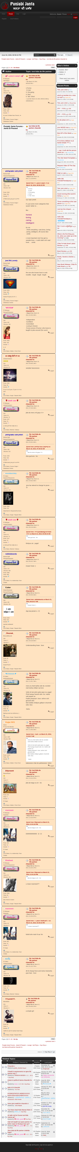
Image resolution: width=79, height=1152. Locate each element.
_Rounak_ (9, 633)
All (11, 67)
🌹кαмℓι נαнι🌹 (12, 401)
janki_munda (18, 1068)
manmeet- (9, 810)
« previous (48, 65)
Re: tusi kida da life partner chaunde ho (33, 172)
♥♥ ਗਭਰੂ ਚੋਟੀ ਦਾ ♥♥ (12, 356)
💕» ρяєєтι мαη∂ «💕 (14, 76)
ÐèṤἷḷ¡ (7, 959)
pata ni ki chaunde (14, 1087)
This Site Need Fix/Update (66, 158)
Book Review (61, 251)
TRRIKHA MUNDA (19, 1075)
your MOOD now (63, 127)
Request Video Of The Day (66, 165)
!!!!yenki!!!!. (10, 999)
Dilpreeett (9, 771)
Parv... (71, 89)
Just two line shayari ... (65, 209)
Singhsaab (46, 1069)
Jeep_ (45, 1135)
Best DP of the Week (64, 133)
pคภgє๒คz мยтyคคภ (14, 171)
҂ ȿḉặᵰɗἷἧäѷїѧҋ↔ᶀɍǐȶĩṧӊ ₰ (22, 1097)
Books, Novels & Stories (65, 257)
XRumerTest (72, 103)
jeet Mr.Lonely (11, 260)
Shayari (24, 1068)
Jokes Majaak (18, 1105)
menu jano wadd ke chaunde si (18, 1103)
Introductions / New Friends (14, 1099)
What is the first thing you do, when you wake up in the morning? (66, 236)
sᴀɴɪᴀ (16, 1084)
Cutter (8, 587)
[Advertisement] (39, 36)
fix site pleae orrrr (63, 120)
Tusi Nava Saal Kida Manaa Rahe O (20, 1110)
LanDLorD (46, 1126)
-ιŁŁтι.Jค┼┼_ (47, 1112)
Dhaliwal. (9, 860)
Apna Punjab (47, 1119)
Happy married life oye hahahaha (47, 1076)
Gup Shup (11, 1077)
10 (30, 1075)
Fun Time (17, 1089)
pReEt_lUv (17, 1111)
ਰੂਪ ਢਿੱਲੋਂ (69, 108)
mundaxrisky (11, 473)
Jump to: (40, 1052)
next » (53, 65)
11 (32, 1075)
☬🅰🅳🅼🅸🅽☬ (61, 220)
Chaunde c (11, 1066)
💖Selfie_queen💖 (20, 1119)
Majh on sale (61, 173)
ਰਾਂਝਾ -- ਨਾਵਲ (61, 108)
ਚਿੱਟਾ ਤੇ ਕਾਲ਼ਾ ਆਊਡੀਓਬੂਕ (64, 226)
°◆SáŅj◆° (9, 308)
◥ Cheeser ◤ (10, 674)
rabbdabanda (11, 554)
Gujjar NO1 (10, 722)
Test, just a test (62, 90)
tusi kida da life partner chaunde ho (33, 77)
